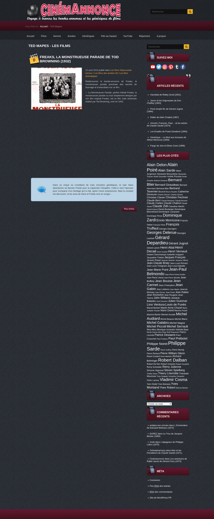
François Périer (159, 225)
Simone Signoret (155, 370)
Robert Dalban (172, 360)
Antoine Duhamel (161, 181)
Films (43, 36)
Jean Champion (167, 285)
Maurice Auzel (180, 310)
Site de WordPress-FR (160, 497)
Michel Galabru (158, 322)
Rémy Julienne (172, 366)
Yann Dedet (152, 384)
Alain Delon (157, 165)
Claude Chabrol (172, 203)
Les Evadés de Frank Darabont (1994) (168, 131)
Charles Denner (163, 195)
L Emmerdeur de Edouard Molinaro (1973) (167, 426)
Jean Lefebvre (163, 289)
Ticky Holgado (162, 376)
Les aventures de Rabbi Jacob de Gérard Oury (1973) (167, 460)
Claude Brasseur (167, 201)
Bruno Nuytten (171, 192)
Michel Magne (177, 323)
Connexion (155, 480)
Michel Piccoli (156, 326)
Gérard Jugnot (178, 243)
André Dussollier (160, 177)
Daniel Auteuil (152, 209)
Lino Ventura (156, 304)
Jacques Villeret (181, 260)
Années (72, 36)
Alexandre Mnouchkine (167, 174)
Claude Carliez (155, 203)
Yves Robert (167, 387)
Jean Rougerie (171, 295)
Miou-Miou (151, 329)
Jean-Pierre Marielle (172, 278)
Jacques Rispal (153, 260)
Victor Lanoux (153, 380)
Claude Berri (154, 200)
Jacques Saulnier (168, 260)
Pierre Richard (153, 353)
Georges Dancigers (168, 229)
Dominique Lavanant (168, 211)
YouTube (127, 36)
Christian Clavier (156, 197)
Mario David (167, 310)
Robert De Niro (153, 364)
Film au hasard (109, 36)
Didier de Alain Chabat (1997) (164, 117)
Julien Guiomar (177, 301)
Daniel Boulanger (166, 209)
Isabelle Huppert (175, 254)
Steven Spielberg (174, 370)
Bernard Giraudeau (167, 184)
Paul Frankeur (162, 339)
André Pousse (174, 176)
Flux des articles (160, 486)
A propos (161, 36)
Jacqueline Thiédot (155, 257)
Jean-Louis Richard (179, 263)
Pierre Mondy (178, 350)
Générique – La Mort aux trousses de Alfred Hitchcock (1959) (166, 138)
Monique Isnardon (166, 329)
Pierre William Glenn (172, 353)
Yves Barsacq (164, 384)
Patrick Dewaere (165, 334)
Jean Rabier (182, 292)
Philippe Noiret (157, 343)
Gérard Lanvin (153, 248)
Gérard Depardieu (158, 240)
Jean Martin (174, 289)
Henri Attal (167, 247)
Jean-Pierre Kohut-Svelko (175, 274)
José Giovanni (162, 301)
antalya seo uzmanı (159, 425)
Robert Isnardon (168, 364)
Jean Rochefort (155, 295)
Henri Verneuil (177, 251)
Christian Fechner (177, 197)
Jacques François (174, 257)
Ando (152, 442)
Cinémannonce (157, 458)
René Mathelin (166, 356)
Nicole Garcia (152, 332)
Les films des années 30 (106, 73)
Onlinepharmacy (158, 450)
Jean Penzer (160, 292)
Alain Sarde (166, 170)
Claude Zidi (160, 206)
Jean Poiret (170, 292)
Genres (57, 36)
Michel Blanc (181, 319)
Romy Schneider (154, 367)
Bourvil (162, 191)
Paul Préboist (178, 338)
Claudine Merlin (176, 206)
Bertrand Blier (162, 188)
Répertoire (144, 36)
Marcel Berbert (153, 308)
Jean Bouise (164, 281)
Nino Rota (162, 332)
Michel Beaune (167, 319)
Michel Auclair (168, 314)
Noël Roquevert (173, 332)
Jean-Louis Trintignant (157, 266)
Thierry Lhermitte (168, 373)
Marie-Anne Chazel (171, 307)
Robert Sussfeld (182, 364)
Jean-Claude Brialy (158, 262)
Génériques (88, 36)
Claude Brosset (181, 201)
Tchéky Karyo (152, 374)
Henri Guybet (162, 252)
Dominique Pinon (154, 216)
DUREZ (153, 433)
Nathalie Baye (182, 329)
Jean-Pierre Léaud (155, 277)
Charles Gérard (176, 195)
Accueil (44, 26)
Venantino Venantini (176, 376)
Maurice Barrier (154, 314)
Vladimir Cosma (173, 379)
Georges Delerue (161, 232)
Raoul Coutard (153, 356)
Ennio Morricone (168, 220)
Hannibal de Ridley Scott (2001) (165, 94)
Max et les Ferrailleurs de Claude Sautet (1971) (164, 451)
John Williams (162, 297)
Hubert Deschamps (156, 254)
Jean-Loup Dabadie (176, 266)
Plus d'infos (129, 209)
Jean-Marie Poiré (157, 269)
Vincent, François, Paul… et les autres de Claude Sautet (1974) (167, 124)
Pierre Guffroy (166, 350)
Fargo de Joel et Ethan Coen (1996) (167, 145)
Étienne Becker (182, 388)
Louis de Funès (175, 304)
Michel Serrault (177, 326)
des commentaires (161, 492)
